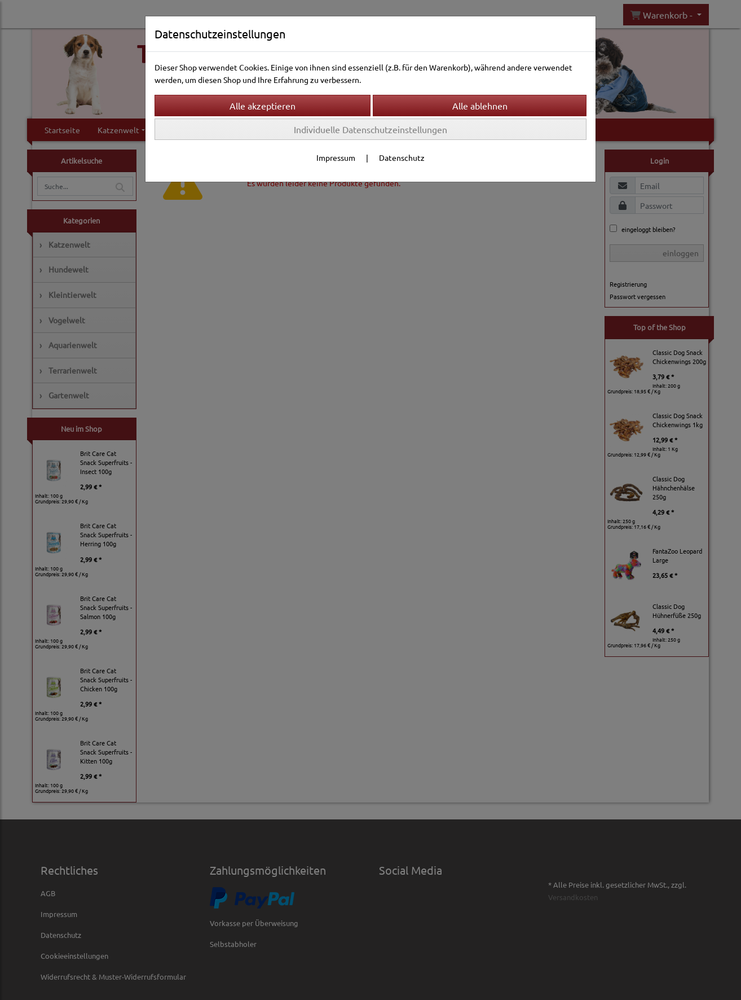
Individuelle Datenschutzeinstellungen (370, 129)
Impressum (335, 157)
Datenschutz (402, 157)
